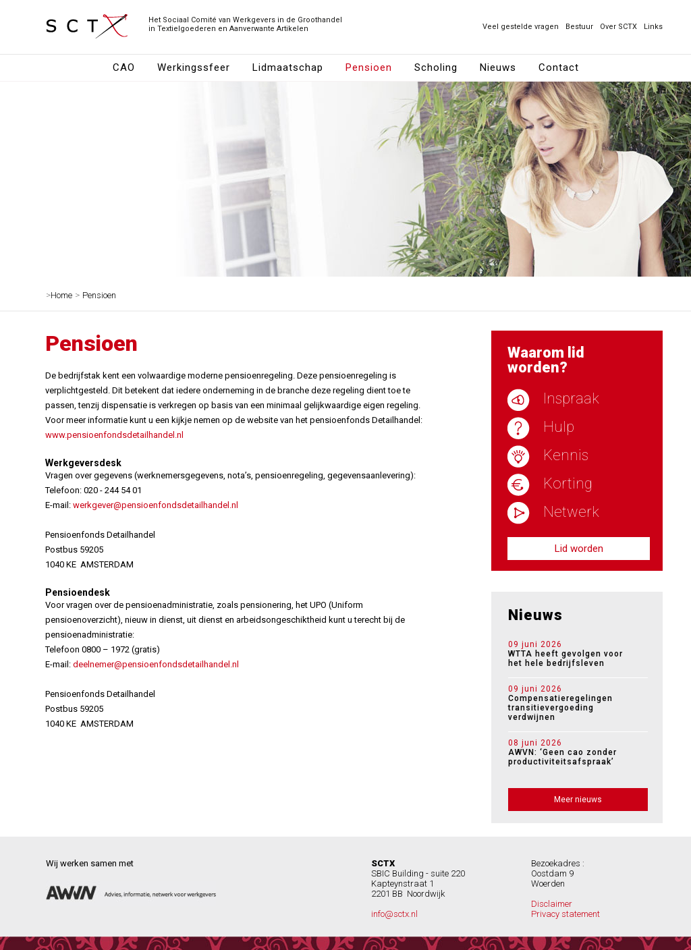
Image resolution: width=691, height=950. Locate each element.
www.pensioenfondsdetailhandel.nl (114, 435)
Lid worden (579, 548)
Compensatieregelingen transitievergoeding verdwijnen (572, 703)
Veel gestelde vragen (520, 26)
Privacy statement (565, 914)
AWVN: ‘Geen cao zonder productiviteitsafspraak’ (572, 752)
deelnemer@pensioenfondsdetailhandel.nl (156, 664)
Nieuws (498, 67)
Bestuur (579, 26)
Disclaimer (551, 904)
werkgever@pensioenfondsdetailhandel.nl (155, 505)
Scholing (436, 67)
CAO (124, 67)
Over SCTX (618, 26)
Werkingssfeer (193, 67)
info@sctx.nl (394, 914)
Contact (558, 67)
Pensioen (369, 67)
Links (653, 26)
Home (61, 295)
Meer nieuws (578, 799)
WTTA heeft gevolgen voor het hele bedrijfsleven (572, 654)
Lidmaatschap (287, 67)
